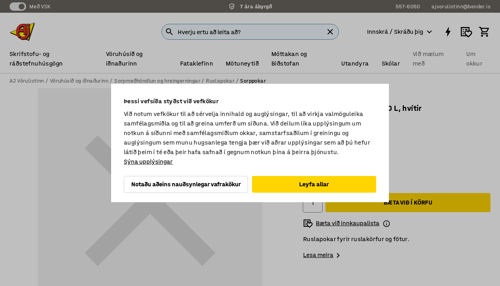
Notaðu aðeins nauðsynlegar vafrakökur (186, 184)
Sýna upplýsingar (148, 161)
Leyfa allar (314, 184)
